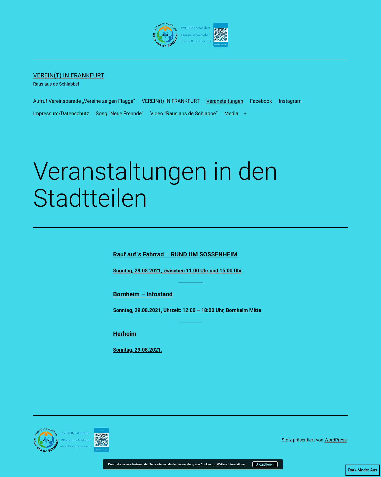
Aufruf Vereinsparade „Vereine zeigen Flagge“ (84, 101)
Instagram (290, 101)
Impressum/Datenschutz (61, 113)
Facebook (261, 101)
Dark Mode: (362, 470)
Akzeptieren (265, 464)
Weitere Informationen (231, 464)
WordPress (335, 439)
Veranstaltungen (224, 101)
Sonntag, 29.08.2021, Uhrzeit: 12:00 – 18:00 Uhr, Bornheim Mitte (187, 310)
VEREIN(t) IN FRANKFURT (68, 75)
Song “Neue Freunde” (119, 113)
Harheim (125, 333)
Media (231, 113)
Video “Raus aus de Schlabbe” (184, 113)
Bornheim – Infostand (143, 294)
